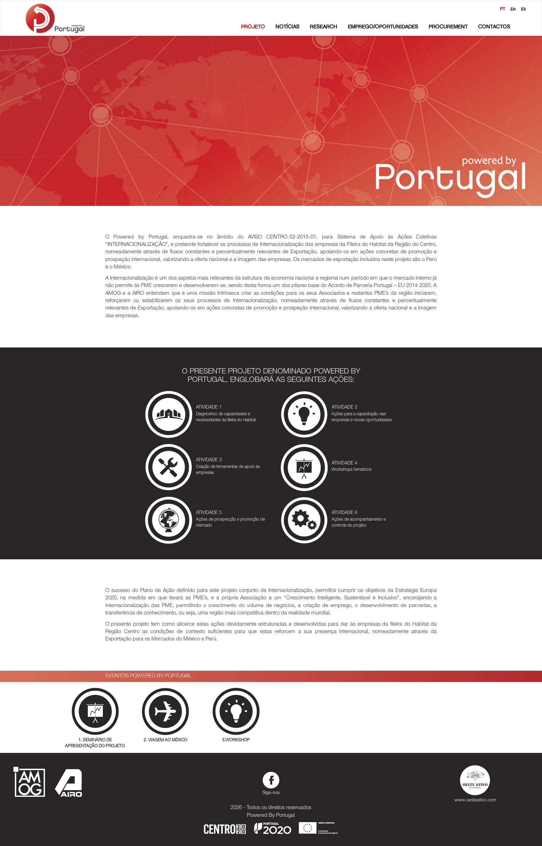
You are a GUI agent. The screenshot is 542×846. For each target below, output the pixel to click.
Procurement (448, 26)
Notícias (287, 26)
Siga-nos (270, 782)
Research (323, 26)
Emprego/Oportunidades (383, 26)
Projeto (253, 26)
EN (513, 9)
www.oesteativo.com (475, 782)
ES (523, 9)
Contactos (494, 26)
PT (502, 9)
